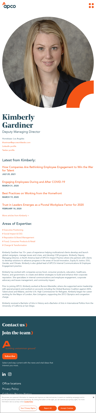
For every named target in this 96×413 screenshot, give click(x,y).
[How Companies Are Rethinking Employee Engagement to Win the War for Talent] (48, 168)
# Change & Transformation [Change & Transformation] (14, 245)
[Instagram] (9, 374)
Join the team (16, 332)
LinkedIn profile (9, 146)
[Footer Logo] (19, 345)
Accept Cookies (67, 408)
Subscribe (10, 356)
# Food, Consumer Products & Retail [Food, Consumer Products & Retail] (18, 241)
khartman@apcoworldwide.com (16, 142)
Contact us (13, 324)
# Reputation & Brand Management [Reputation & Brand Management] (18, 237)
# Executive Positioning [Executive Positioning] (12, 230)
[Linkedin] (4, 374)
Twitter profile (8, 150)
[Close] (93, 397)
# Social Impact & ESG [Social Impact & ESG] (12, 233)
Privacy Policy (10, 389)
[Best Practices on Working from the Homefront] (48, 193)
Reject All (47, 408)
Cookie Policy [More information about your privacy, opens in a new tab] (28, 402)
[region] (48, 403)
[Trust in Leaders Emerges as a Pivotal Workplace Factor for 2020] (48, 204)
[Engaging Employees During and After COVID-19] (48, 181)
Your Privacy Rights (28, 408)
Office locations (11, 383)
